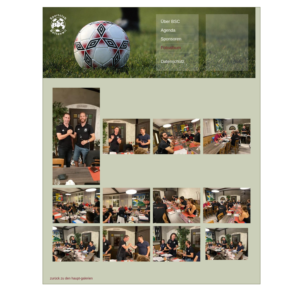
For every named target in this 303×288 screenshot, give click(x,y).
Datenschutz (172, 61)
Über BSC (170, 21)
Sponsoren (171, 39)
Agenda (168, 30)
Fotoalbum (171, 47)
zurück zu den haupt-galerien (71, 278)
